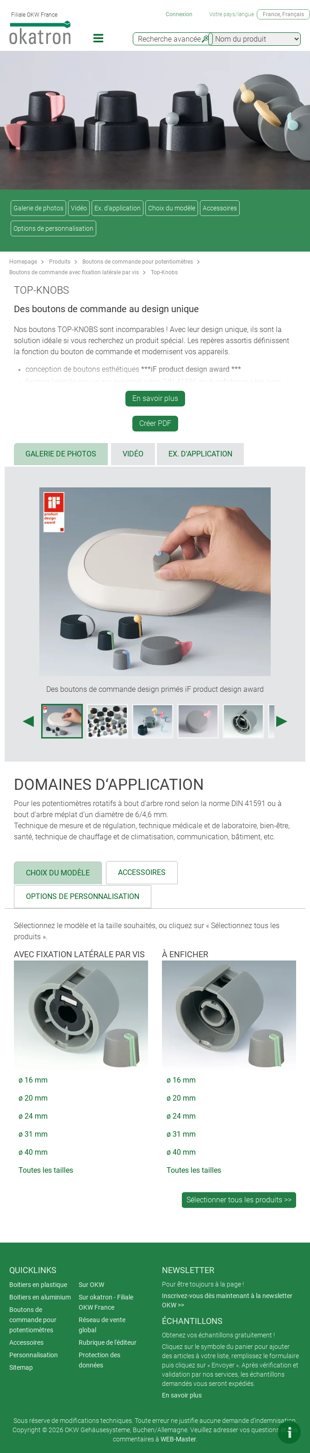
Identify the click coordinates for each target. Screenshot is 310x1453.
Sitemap (21, 1367)
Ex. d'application (117, 208)
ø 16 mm (33, 1080)
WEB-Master (178, 1439)
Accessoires (220, 208)
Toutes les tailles (46, 1170)
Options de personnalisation (53, 228)
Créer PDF (155, 423)
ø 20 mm (33, 1098)
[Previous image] (28, 721)
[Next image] (281, 721)
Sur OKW (91, 1284)
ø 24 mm (33, 1116)
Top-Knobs (164, 272)
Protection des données (99, 1360)
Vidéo (79, 208)
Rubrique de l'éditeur (107, 1342)
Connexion (179, 14)
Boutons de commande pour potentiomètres (137, 262)
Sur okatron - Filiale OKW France (106, 1302)
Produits (59, 262)
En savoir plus (155, 398)
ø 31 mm (33, 1134)
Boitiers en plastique (38, 1284)
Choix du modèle (171, 208)
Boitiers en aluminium (40, 1297)
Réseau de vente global (102, 1325)
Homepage (23, 262)
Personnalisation (33, 1355)
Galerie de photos (38, 208)
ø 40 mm (33, 1152)
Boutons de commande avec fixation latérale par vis (74, 272)
